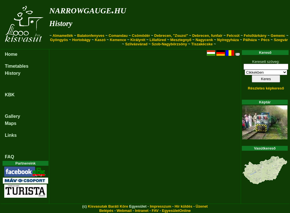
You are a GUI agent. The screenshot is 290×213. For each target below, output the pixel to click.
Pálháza (250, 40)
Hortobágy (81, 40)
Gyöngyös (59, 40)
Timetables (16, 66)
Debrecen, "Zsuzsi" (171, 35)
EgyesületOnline (176, 210)
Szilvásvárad (136, 44)
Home (11, 54)
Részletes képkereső (266, 88)
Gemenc (278, 35)
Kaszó (100, 40)
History (60, 23)
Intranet (142, 210)
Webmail (124, 210)
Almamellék (62, 35)
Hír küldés (183, 206)
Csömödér (141, 35)
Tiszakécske (202, 44)
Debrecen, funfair (207, 35)
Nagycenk (204, 40)
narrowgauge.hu (87, 9)
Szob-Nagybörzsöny (169, 44)
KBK (10, 94)
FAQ (9, 156)
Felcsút (233, 35)
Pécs (265, 40)
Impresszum (160, 206)
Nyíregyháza (228, 40)
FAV (155, 210)
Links (11, 135)
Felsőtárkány (255, 35)
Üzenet (202, 206)
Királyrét (137, 40)
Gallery (12, 116)
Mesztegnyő (180, 40)
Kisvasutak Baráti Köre (108, 206)
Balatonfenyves (91, 35)
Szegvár (281, 40)
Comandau (117, 35)
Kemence (118, 40)
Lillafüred (158, 40)
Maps (10, 123)
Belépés (106, 210)
